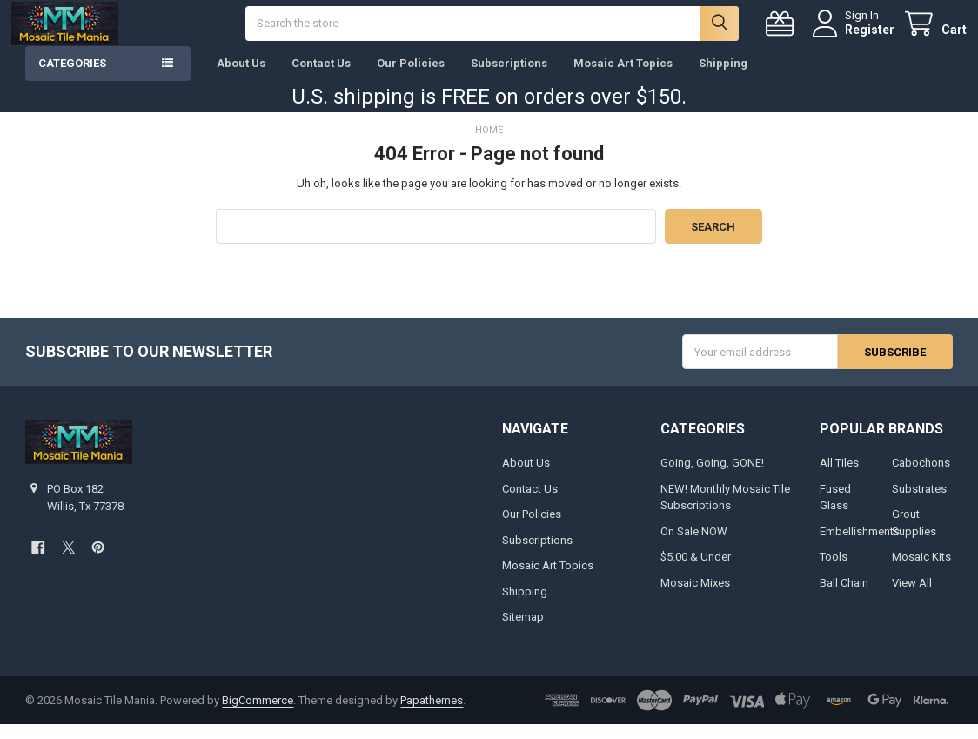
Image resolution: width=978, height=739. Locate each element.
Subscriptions (509, 77)
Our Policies (411, 77)
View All (912, 596)
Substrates (919, 502)
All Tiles (839, 477)
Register (856, 37)
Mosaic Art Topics (623, 77)
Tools (833, 571)
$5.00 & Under (695, 571)
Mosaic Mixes (695, 596)
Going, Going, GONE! (712, 477)
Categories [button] (72, 77)
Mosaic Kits (921, 571)
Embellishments (860, 545)
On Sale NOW (693, 545)
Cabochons (921, 477)
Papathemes (431, 715)
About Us (241, 77)
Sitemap (523, 631)
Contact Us (321, 77)
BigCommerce (257, 715)
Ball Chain (844, 596)
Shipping (723, 77)
